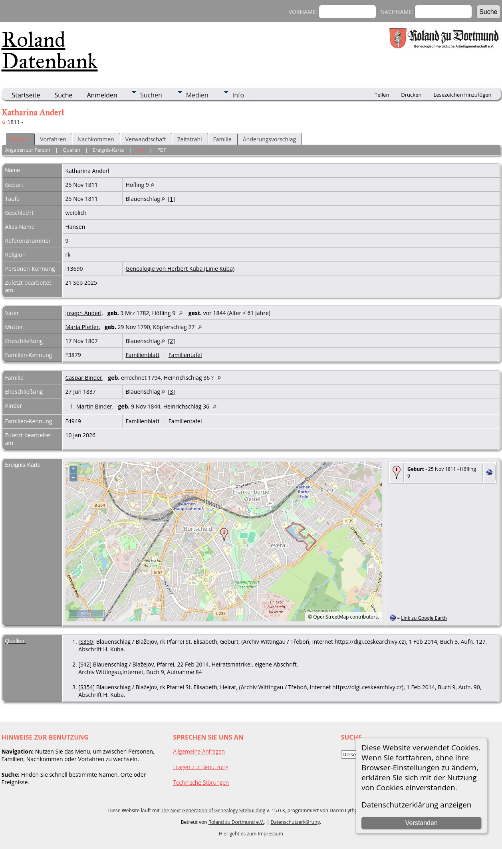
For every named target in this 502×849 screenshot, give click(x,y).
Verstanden (421, 822)
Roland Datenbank (50, 50)
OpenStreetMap (331, 616)
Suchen (151, 95)
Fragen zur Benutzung (201, 767)
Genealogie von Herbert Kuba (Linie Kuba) (180, 268)
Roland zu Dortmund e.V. (236, 822)
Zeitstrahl (189, 139)
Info (238, 95)
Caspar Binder (83, 377)
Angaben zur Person (27, 150)
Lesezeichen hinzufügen (462, 94)
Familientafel (185, 355)
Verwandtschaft (145, 139)
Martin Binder (94, 406)
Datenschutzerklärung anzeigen (416, 804)
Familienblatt (143, 355)
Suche (63, 95)
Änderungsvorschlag (269, 139)
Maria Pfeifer (82, 327)
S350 (86, 641)
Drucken (411, 94)
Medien (197, 95)
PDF (161, 150)
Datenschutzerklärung (295, 822)
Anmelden (102, 95)
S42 (85, 664)
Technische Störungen (201, 782)
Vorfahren (53, 139)
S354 (86, 687)
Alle (141, 150)
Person (20, 139)
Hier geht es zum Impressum (251, 833)
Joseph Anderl (83, 313)
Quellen (71, 150)
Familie (222, 139)
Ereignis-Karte (108, 150)
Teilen (382, 94)
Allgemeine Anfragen (199, 751)
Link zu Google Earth (424, 618)
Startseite (26, 95)
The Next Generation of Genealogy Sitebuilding (213, 810)
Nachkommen (95, 139)
